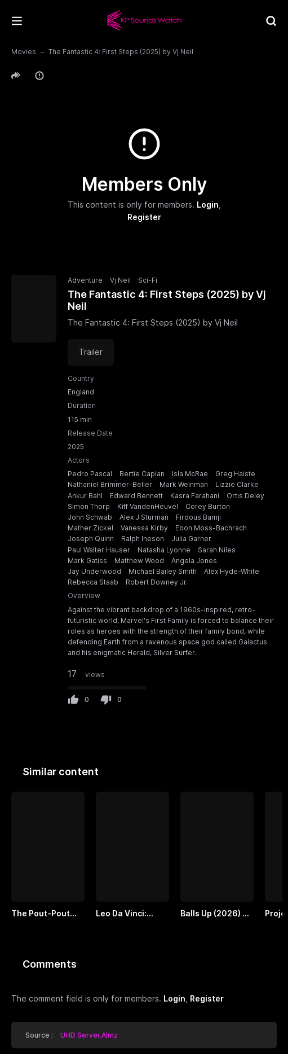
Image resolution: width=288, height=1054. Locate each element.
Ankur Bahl (85, 495)
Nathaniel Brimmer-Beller (110, 484)
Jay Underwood (94, 571)
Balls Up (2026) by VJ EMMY (216, 914)
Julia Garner (191, 538)
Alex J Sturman (144, 517)
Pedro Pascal (90, 473)
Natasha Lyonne (164, 550)
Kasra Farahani (194, 495)
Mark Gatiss (87, 560)
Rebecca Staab (93, 582)
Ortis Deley (245, 495)
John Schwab (90, 517)
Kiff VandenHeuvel (147, 506)
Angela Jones (194, 560)
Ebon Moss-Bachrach (211, 528)
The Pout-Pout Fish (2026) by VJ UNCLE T (45, 914)
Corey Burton (207, 506)
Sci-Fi (147, 280)
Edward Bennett (136, 495)
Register (144, 217)
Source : (71, 1035)
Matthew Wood (139, 560)
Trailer (91, 352)
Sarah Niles (217, 550)
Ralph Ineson (142, 538)
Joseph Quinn (91, 538)
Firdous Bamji (198, 517)
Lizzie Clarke (237, 484)
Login (208, 204)
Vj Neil (120, 280)
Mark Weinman (183, 484)
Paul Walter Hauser (99, 550)
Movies (23, 51)
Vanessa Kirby (144, 528)
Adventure (85, 280)
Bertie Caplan (142, 473)
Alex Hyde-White (231, 571)
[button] (17, 75)
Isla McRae (190, 473)
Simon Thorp (89, 506)
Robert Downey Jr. (157, 582)
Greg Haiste (235, 473)
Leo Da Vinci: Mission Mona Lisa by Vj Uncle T (132, 914)
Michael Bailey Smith (163, 571)
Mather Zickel (90, 528)
